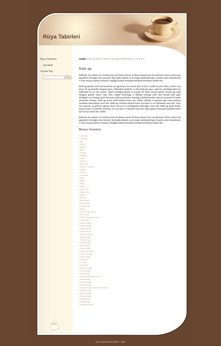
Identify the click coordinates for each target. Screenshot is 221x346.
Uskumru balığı (86, 304)
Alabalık (83, 136)
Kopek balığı (85, 285)
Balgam (83, 155)
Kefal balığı (85, 271)
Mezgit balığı (85, 296)
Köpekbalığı (85, 279)
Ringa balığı (85, 237)
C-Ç (93, 58)
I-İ (107, 58)
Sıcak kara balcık (87, 251)
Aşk (97, 341)
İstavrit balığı (85, 226)
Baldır (82, 144)
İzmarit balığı (86, 228)
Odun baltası (85, 231)
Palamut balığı (86, 234)
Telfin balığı (85, 299)
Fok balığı (84, 220)
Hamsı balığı (85, 223)
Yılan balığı (85, 240)
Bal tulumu (85, 203)
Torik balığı (85, 301)
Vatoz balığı (85, 257)
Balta (82, 183)
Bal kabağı (84, 200)
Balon (82, 181)
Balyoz (83, 195)
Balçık (83, 209)
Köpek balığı (85, 282)
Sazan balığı (85, 248)
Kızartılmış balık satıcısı (90, 276)
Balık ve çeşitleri (87, 167)
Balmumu (84, 175)
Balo (82, 178)
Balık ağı (84, 164)
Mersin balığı (85, 293)
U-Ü (136, 58)
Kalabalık (84, 265)
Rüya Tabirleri (61, 36)
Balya (82, 186)
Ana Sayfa (48, 65)
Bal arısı (83, 197)
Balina (83, 169)
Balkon (83, 172)
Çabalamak (85, 206)
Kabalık (83, 262)
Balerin (83, 152)
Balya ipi (84, 189)
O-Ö (123, 58)
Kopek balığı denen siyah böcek (93, 287)
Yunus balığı (85, 242)
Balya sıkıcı (85, 192)
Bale (82, 150)
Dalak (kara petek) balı (90, 217)
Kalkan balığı (86, 268)
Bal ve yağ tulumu (88, 212)
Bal (81, 141)
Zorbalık (83, 259)
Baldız (83, 147)
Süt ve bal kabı (86, 254)
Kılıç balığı (85, 273)
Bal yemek (84, 214)
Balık (82, 158)
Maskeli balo (85, 290)
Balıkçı (83, 161)
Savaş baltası (85, 245)
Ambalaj (83, 138)
